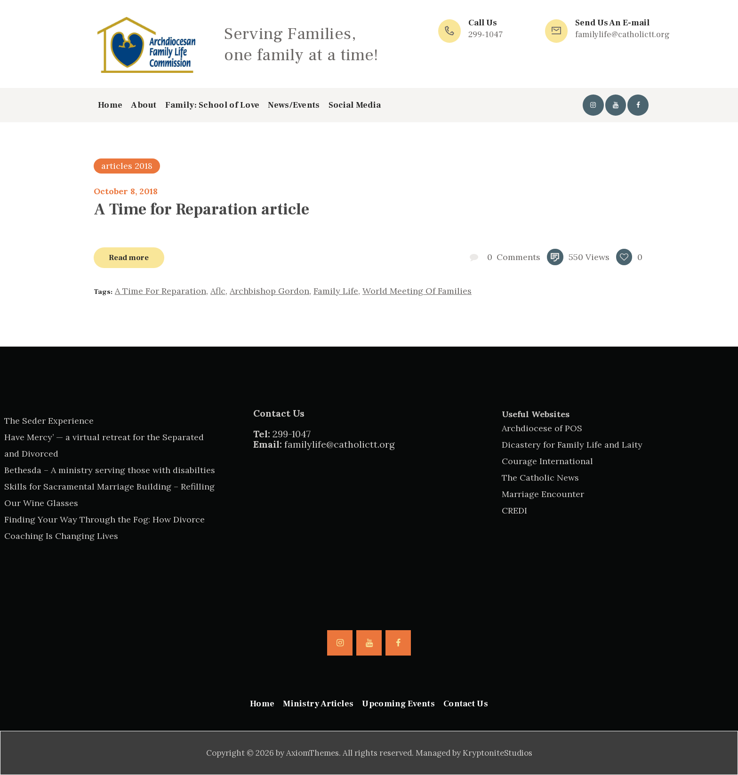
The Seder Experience (49, 420)
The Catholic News (540, 477)
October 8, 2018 (126, 191)
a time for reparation (160, 290)
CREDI (514, 510)
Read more (129, 257)
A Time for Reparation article (201, 209)
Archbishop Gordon (269, 290)
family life (335, 290)
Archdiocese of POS (542, 428)
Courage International (547, 461)
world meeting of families (417, 290)
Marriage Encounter (543, 494)
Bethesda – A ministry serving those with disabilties (109, 470)
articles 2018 (126, 165)
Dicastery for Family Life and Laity (572, 444)
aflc (217, 290)
